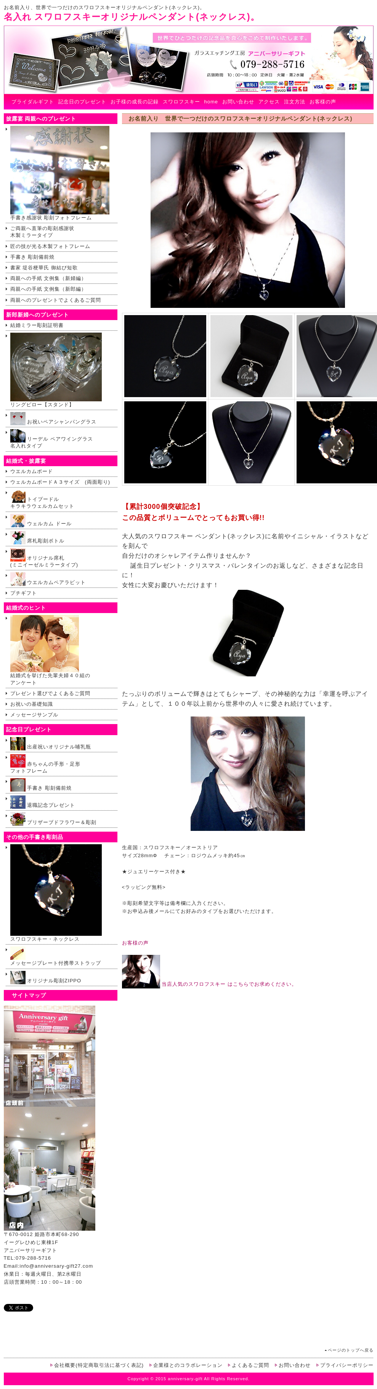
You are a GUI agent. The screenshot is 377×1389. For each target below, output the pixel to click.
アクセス (269, 102)
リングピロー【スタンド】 (56, 370)
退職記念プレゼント (42, 802)
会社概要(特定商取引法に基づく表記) (99, 1365)
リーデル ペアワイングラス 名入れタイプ (54, 439)
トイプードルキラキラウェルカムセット (42, 499)
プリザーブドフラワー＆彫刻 (53, 819)
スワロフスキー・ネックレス (56, 893)
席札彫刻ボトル (37, 537)
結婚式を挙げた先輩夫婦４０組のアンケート (50, 650)
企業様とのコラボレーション (188, 1365)
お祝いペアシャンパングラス (53, 418)
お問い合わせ (238, 102)
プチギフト (23, 593)
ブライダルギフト (32, 102)
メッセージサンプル (34, 715)
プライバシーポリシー (347, 1365)
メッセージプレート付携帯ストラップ (55, 956)
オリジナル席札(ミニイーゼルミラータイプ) (44, 558)
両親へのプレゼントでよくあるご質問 (55, 300)
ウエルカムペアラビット (48, 579)
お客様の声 (323, 102)
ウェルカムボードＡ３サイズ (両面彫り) (60, 482)
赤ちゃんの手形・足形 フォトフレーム (45, 764)
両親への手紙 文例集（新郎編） (48, 289)
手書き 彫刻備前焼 (32, 257)
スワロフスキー (181, 102)
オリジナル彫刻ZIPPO (46, 977)
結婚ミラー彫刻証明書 (37, 325)
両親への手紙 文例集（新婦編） (48, 278)
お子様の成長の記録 (135, 102)
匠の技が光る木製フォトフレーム (50, 246)
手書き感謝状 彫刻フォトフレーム (59, 173)
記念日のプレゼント (82, 102)
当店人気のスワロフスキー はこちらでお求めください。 (209, 984)
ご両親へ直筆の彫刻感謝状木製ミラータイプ (42, 231)
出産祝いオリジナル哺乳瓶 (50, 743)
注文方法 (294, 102)
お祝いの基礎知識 (31, 704)
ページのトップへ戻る (351, 1350)
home (211, 102)
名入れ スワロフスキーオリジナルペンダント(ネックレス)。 (132, 17)
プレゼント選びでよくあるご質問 (50, 693)
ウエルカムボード (31, 471)
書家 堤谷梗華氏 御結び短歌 (44, 267)
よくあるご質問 (250, 1365)
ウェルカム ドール (41, 520)
